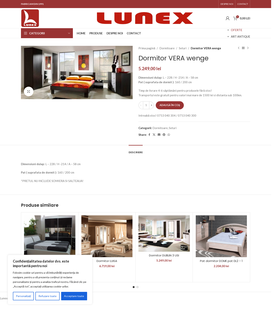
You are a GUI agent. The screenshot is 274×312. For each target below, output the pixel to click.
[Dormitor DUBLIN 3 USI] (164, 233)
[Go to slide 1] (134, 287)
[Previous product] (238, 48)
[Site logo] (30, 17)
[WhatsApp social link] (169, 134)
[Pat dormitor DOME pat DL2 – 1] (221, 236)
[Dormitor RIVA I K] (49, 239)
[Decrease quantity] (140, 105)
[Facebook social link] (149, 134)
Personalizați (23, 296)
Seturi (183, 48)
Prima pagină (146, 48)
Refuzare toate (47, 296)
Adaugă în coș (170, 105)
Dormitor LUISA (107, 261)
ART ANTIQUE (240, 36)
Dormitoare (167, 48)
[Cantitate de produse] (146, 105)
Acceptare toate (74, 296)
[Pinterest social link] (164, 134)
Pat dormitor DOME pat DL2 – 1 (221, 261)
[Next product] (248, 48)
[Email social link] (159, 134)
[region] (50, 279)
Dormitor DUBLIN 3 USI (164, 255)
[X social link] (154, 134)
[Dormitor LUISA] (107, 236)
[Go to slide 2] (137, 287)
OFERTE (236, 30)
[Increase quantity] (151, 105)
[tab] (136, 150)
